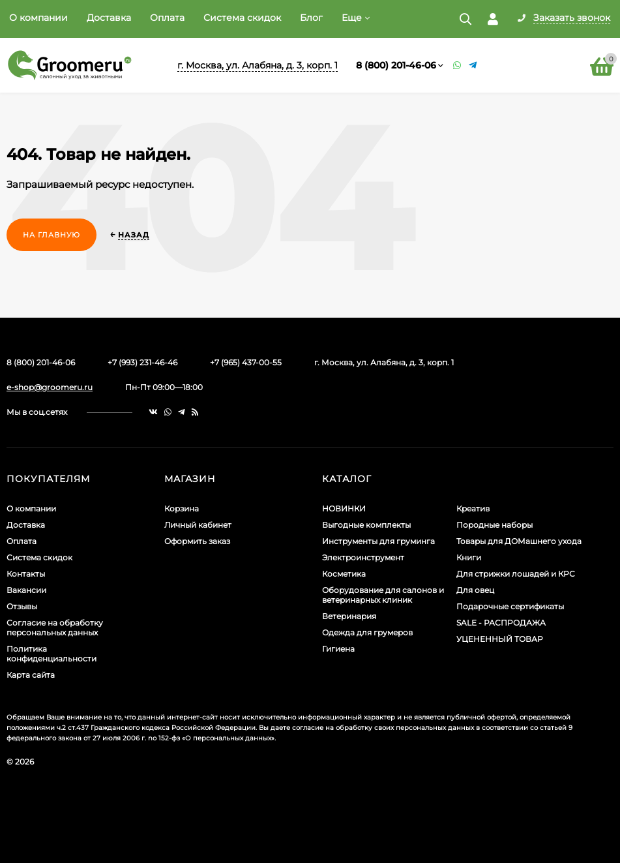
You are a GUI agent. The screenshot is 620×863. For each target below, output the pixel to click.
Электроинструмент (363, 557)
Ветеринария (349, 616)
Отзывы (22, 606)
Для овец (475, 590)
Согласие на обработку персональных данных (55, 627)
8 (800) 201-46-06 (396, 65)
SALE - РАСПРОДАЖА (501, 623)
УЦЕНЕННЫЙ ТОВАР (499, 639)
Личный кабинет (197, 525)
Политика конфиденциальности (51, 653)
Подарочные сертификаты (510, 606)
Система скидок (242, 17)
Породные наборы (494, 525)
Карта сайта (31, 675)
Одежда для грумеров (367, 632)
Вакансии (26, 590)
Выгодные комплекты (366, 525)
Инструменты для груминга (378, 541)
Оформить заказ (197, 541)
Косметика (344, 574)
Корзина (181, 508)
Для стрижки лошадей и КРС (515, 574)
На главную (51, 234)
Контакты (26, 574)
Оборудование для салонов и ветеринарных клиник (383, 595)
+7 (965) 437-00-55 (246, 362)
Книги (468, 557)
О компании (38, 17)
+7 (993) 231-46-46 (142, 362)
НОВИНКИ (344, 508)
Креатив (473, 508)
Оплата (167, 17)
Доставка (109, 17)
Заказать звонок (571, 18)
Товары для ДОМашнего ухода (519, 541)
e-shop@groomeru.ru (50, 387)
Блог (311, 17)
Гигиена (338, 649)
